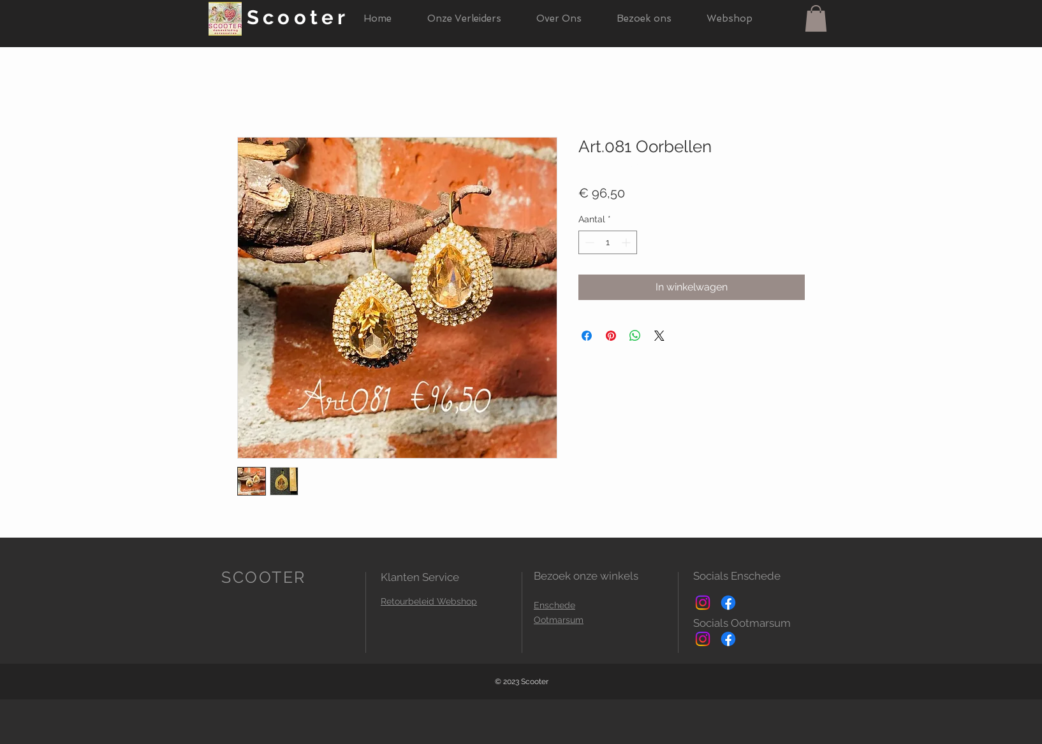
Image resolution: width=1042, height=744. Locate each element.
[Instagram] (702, 602)
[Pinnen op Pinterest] (611, 335)
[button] (816, 18)
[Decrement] (588, 242)
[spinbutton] (607, 242)
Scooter (298, 17)
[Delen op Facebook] (586, 335)
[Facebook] (728, 602)
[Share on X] (659, 335)
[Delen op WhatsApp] (635, 335)
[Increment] (627, 242)
